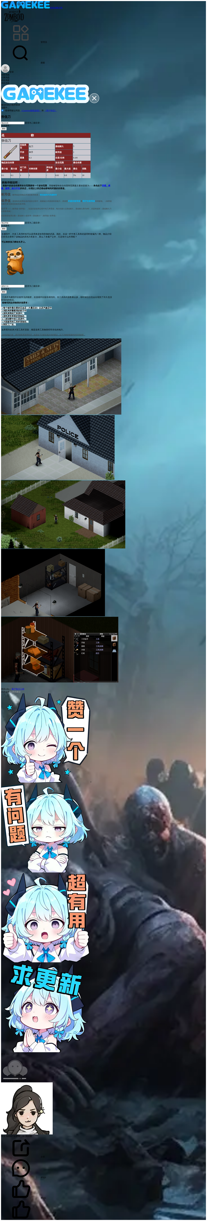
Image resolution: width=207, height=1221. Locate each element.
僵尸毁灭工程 (17, 689)
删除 (4, 129)
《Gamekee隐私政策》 (31, 110)
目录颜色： (6, 125)
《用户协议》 (50, 110)
